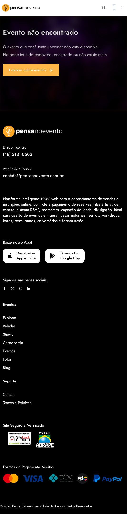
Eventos (9, 351)
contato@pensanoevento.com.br (33, 176)
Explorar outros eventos (31, 70)
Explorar (9, 318)
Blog (6, 367)
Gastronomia (13, 342)
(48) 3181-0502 (17, 154)
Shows (8, 334)
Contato (9, 394)
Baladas (9, 326)
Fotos (7, 359)
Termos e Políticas (17, 403)
